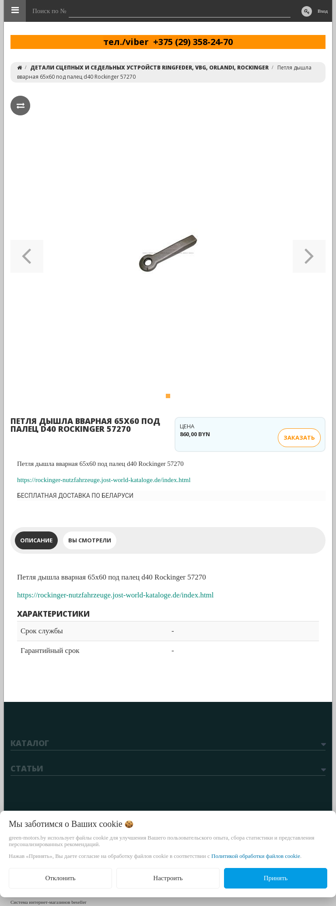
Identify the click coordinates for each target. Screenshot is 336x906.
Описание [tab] (36, 540)
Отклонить (60, 878)
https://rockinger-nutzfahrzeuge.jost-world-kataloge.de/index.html (104, 479)
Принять (276, 878)
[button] (26, 253)
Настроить (167, 878)
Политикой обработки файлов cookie (255, 856)
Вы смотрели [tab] (89, 540)
